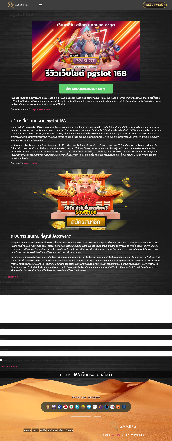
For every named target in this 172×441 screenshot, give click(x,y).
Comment (5, 294)
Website (4, 349)
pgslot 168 (13, 276)
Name (3, 328)
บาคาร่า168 (116, 435)
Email (3, 339)
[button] (40, 5)
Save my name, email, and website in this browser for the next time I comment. (40, 360)
